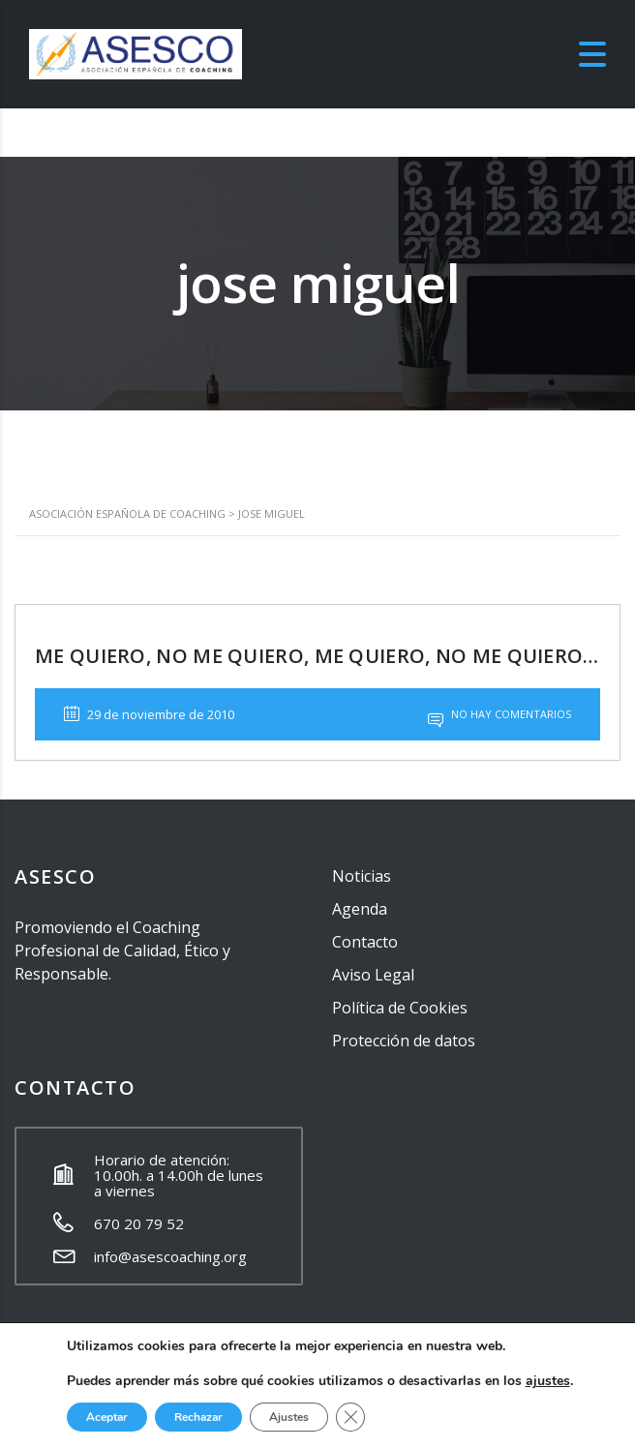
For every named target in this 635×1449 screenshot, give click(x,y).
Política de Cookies (400, 1007)
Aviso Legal (373, 974)
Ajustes (289, 1417)
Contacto (365, 941)
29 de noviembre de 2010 (149, 714)
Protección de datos (403, 1040)
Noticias (361, 876)
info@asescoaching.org (170, 1256)
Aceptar (107, 1417)
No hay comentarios (499, 714)
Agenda (359, 909)
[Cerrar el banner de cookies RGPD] (350, 1417)
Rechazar (198, 1417)
